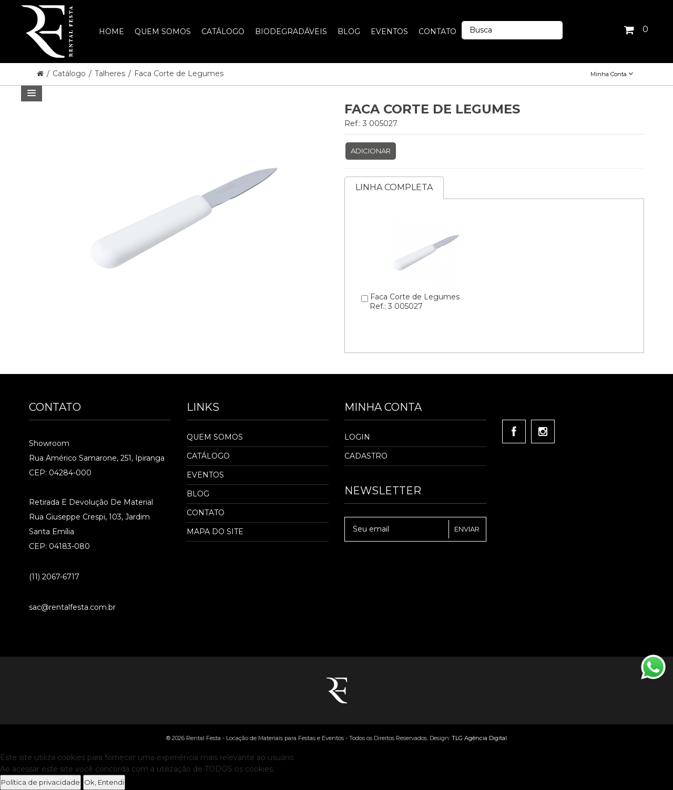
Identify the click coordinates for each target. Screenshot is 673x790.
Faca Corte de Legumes (178, 73)
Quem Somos (215, 437)
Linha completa (394, 187)
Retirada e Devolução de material (91, 502)
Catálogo (70, 73)
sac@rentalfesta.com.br (72, 607)
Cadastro (366, 456)
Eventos (205, 475)
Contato (206, 512)
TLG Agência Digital (479, 738)
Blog (198, 493)
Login (357, 437)
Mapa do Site (215, 531)
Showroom (49, 443)
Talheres (111, 73)
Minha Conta (611, 74)
